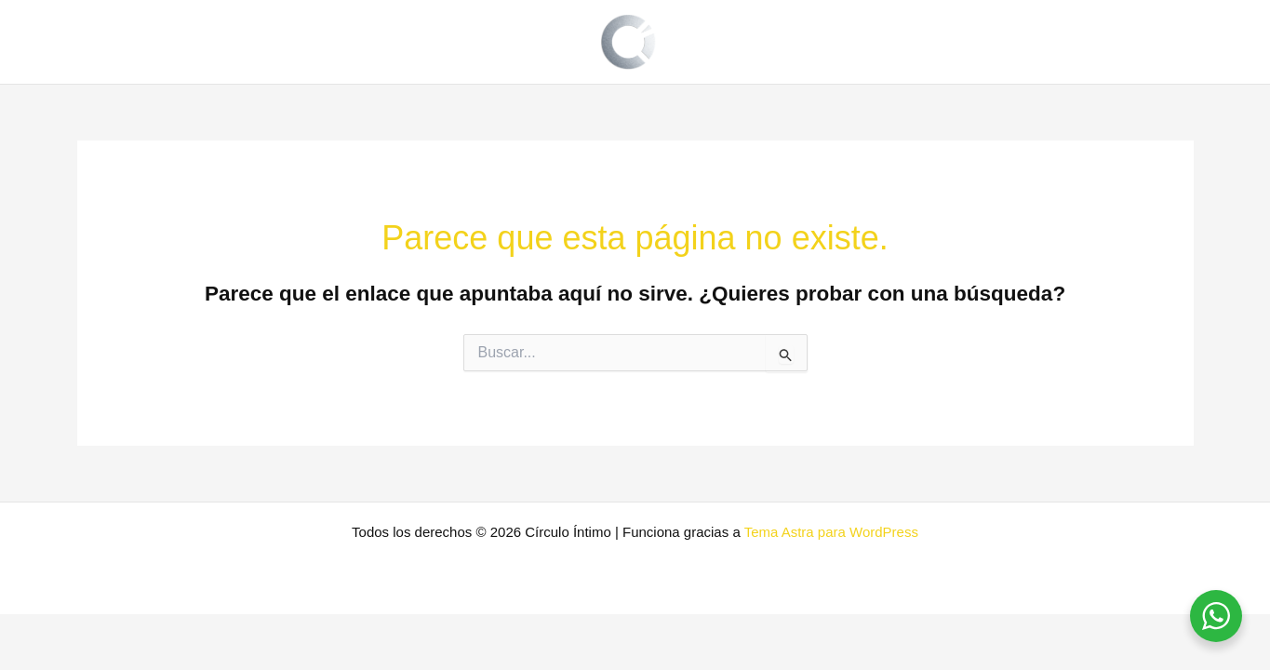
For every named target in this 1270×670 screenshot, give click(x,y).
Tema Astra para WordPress (831, 532)
